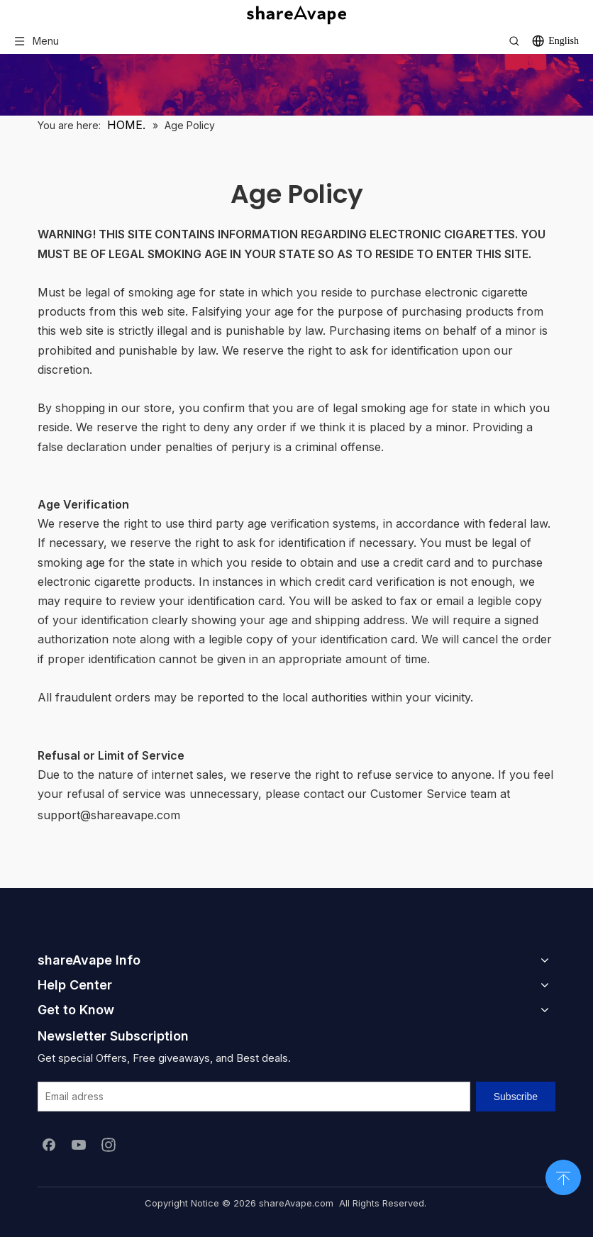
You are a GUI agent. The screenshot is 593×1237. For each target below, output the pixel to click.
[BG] (296, 85)
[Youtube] (78, 1144)
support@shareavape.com (109, 815)
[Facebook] (49, 1144)
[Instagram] (108, 1144)
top (563, 1176)
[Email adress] (254, 1096)
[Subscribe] (515, 1096)
